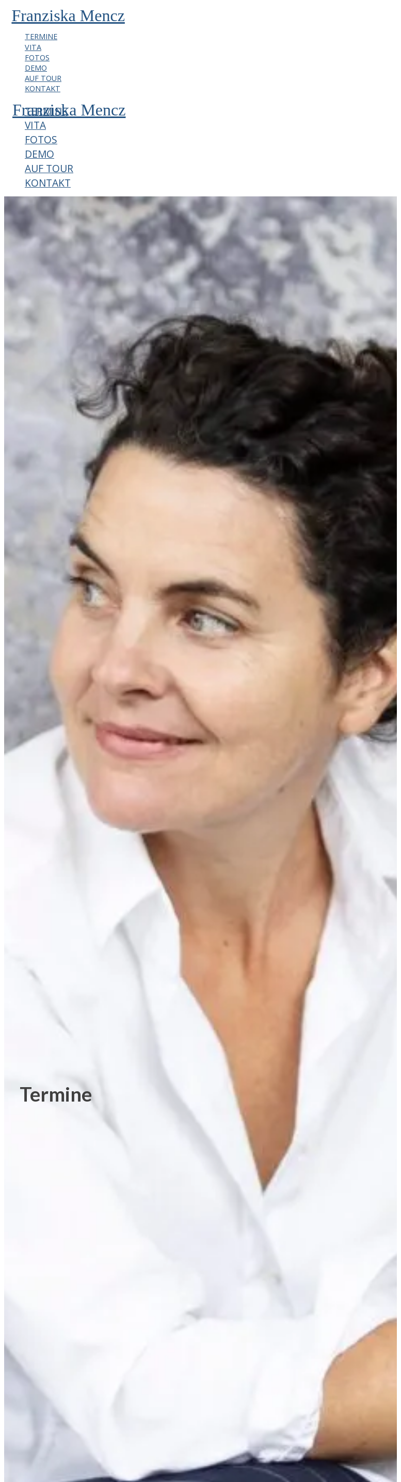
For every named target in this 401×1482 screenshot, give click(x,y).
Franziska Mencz (67, 15)
